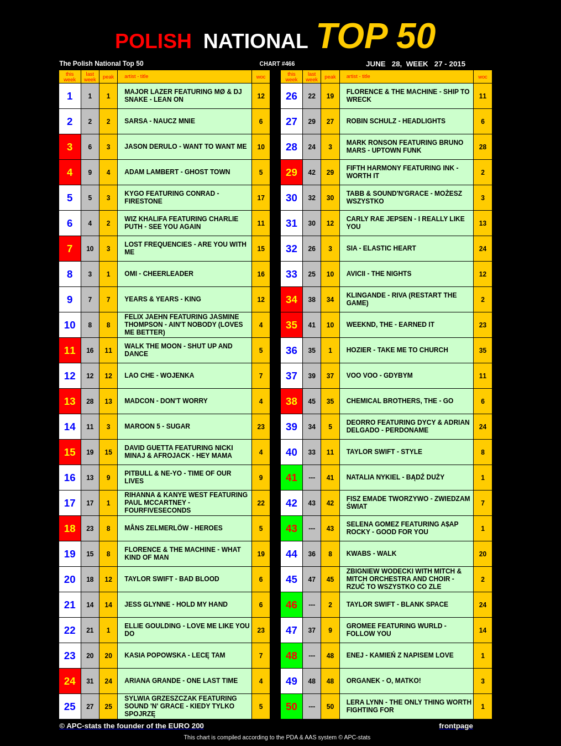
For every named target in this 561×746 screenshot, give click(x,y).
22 (311, 96)
